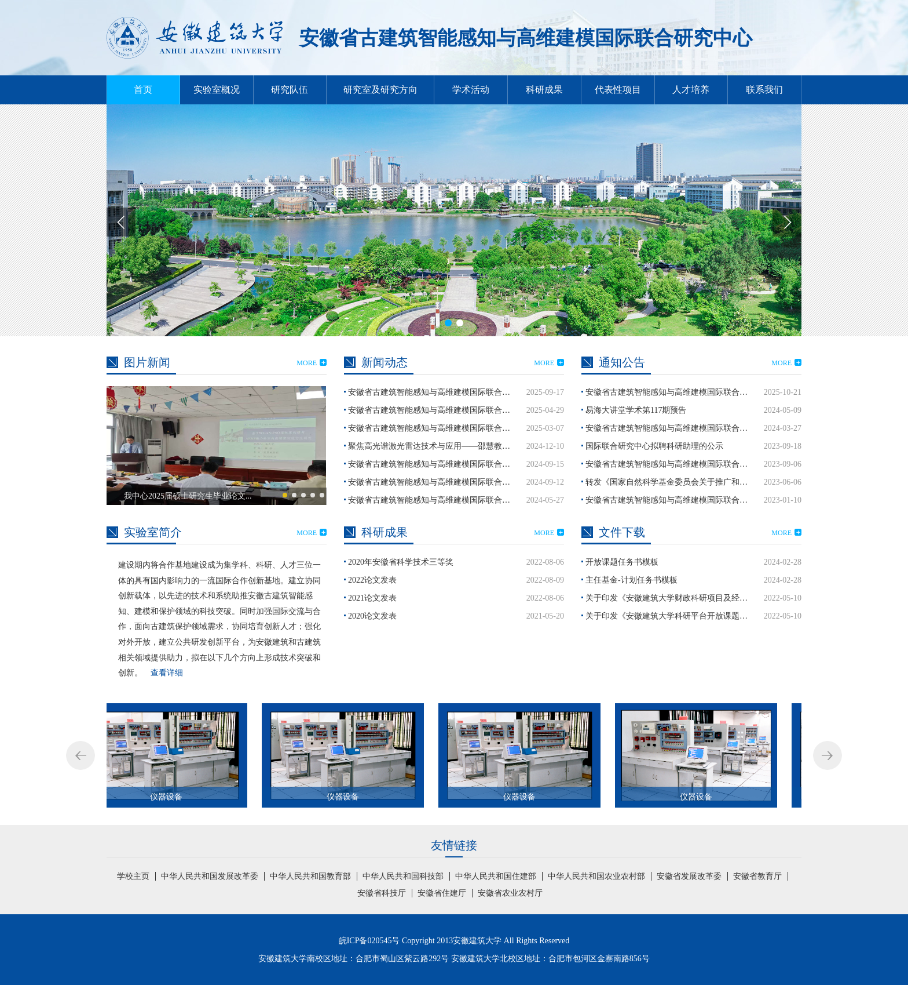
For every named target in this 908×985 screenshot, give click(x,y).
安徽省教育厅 (757, 876)
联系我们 (764, 89)
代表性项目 (618, 89)
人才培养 (690, 89)
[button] (786, 222)
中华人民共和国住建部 (495, 876)
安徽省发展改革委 (689, 876)
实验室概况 (216, 89)
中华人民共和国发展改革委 (209, 876)
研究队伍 (289, 89)
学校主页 (133, 876)
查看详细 (167, 672)
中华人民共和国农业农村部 (596, 876)
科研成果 (544, 89)
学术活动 (470, 89)
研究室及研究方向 (380, 89)
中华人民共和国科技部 (403, 876)
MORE (311, 363)
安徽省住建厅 (442, 893)
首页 (143, 89)
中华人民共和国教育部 (310, 876)
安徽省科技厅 (381, 893)
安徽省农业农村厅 (510, 893)
